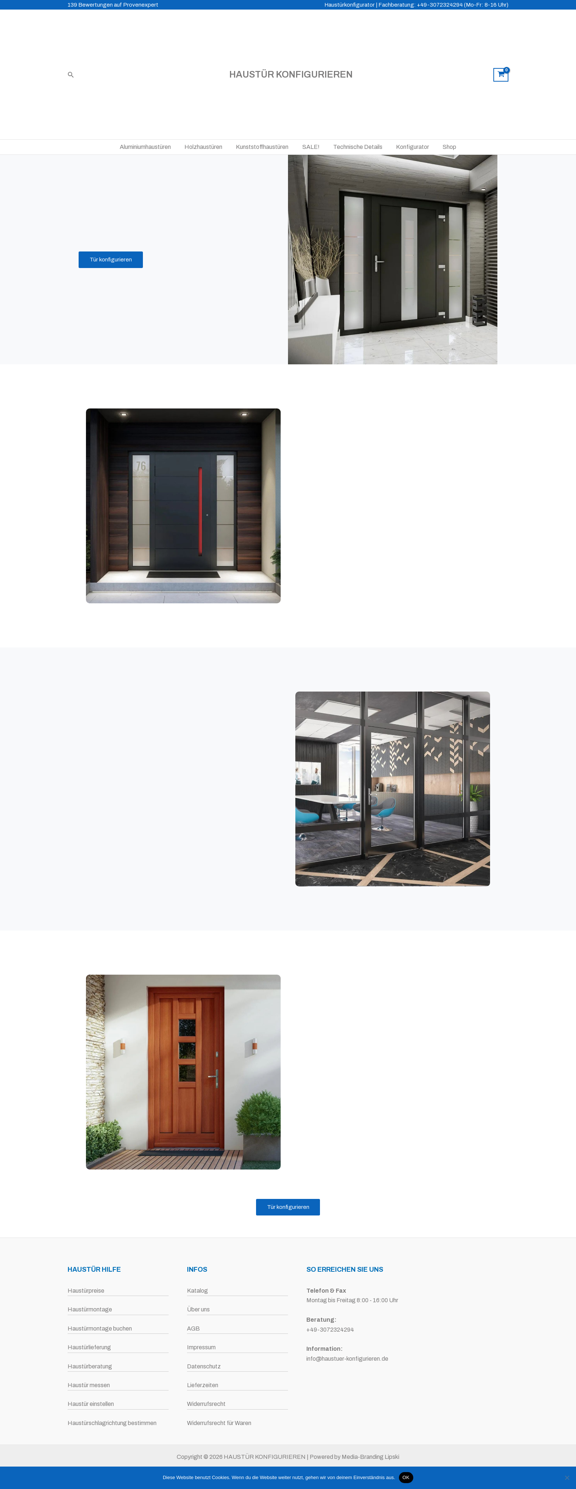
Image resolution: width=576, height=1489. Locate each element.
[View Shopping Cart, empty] (500, 75)
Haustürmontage (90, 1310)
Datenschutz (204, 1366)
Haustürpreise (86, 1291)
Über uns (198, 1310)
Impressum (201, 1347)
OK (406, 1477)
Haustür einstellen (91, 1404)
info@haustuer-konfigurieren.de (347, 1359)
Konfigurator (408, 147)
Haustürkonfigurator (349, 5)
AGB (193, 1328)
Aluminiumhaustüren (151, 147)
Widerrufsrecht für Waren (219, 1423)
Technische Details (356, 147)
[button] (71, 74)
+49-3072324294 (330, 1329)
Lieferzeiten (202, 1385)
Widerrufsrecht (206, 1404)
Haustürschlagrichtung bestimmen (112, 1423)
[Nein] (566, 1477)
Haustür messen (89, 1385)
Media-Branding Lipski (370, 1457)
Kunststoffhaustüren (264, 147)
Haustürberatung (90, 1366)
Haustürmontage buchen (100, 1328)
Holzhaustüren (207, 147)
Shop (444, 147)
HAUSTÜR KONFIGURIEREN (291, 74)
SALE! (311, 147)
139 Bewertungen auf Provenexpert (113, 5)
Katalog (197, 1291)
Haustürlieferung (89, 1347)
